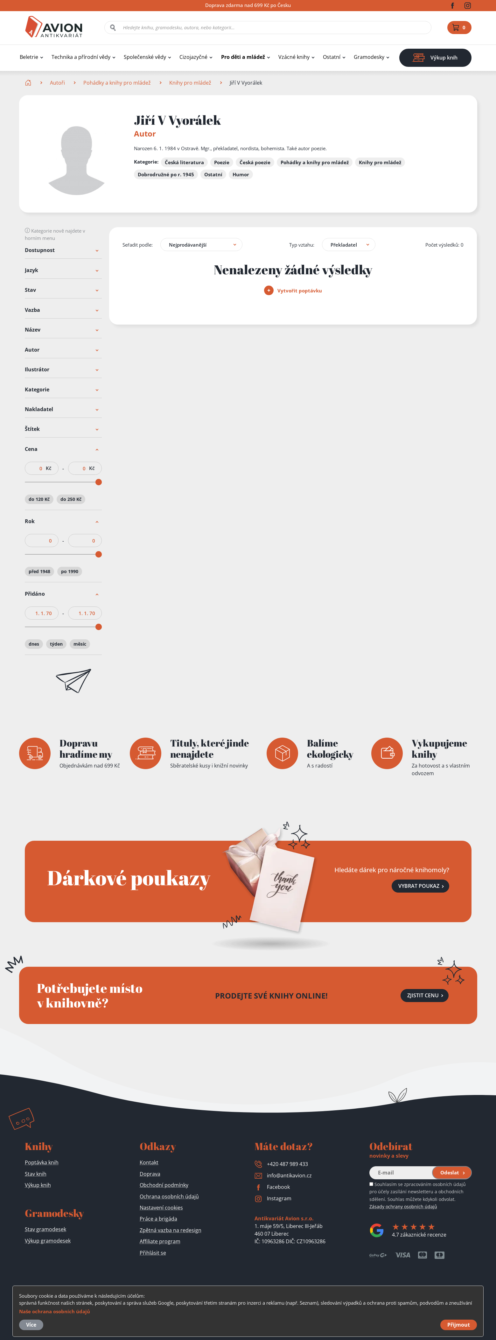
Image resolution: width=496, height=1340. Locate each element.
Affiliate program (160, 1241)
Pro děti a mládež (243, 57)
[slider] (98, 482)
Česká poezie (255, 162)
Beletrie (29, 57)
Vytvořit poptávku (293, 290)
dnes (34, 644)
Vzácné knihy (294, 57)
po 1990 (69, 572)
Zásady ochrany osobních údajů (403, 1206)
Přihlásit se (153, 1252)
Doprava (150, 1173)
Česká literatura (184, 162)
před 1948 (39, 572)
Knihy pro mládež (190, 82)
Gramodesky (369, 57)
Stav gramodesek (45, 1229)
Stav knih (35, 1173)
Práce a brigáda (158, 1218)
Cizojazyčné (193, 57)
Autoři (57, 82)
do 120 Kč (39, 499)
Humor (241, 174)
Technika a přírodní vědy (81, 57)
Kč (48, 468)
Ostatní (331, 57)
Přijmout (458, 1324)
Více (31, 1324)
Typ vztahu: (301, 244)
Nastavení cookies (161, 1207)
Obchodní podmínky (164, 1185)
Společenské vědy (145, 57)
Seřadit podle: (137, 244)
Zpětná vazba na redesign (170, 1230)
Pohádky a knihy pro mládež (117, 82)
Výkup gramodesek (48, 1240)
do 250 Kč (70, 499)
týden (56, 644)
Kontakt (149, 1162)
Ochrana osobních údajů (169, 1196)
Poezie (221, 162)
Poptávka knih (42, 1162)
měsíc (79, 644)
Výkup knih (38, 1185)
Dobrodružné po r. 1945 (166, 174)
